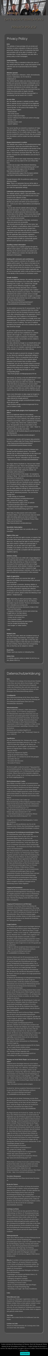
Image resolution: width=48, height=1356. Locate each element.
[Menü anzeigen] (26, 13)
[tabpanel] (12, 12)
